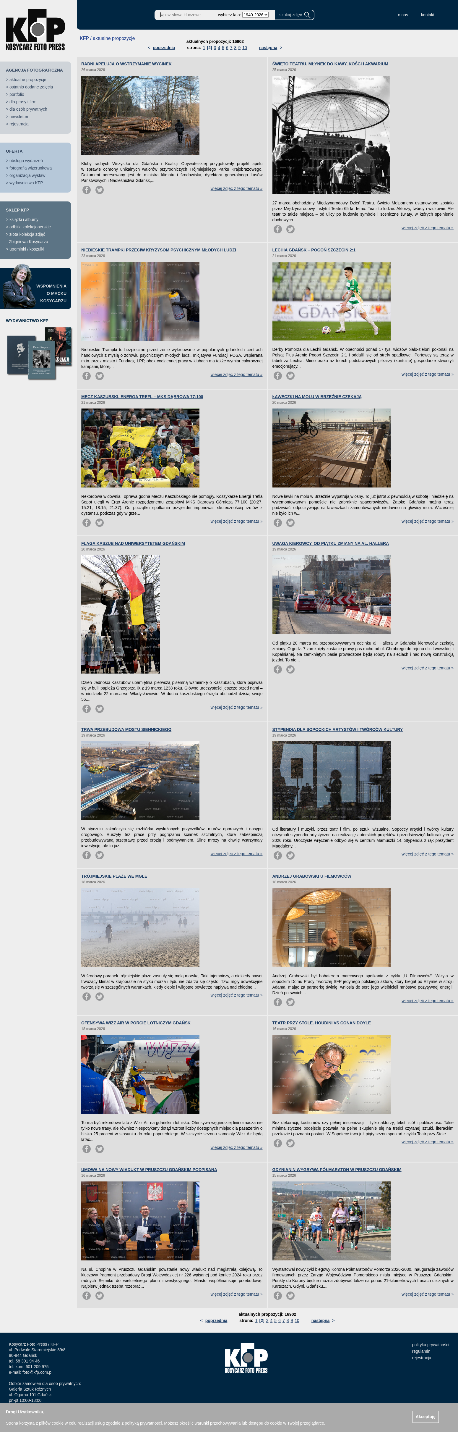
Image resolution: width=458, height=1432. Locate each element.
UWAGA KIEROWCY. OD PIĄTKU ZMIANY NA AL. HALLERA (330, 543)
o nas (403, 14)
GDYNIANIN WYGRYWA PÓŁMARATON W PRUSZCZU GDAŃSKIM (337, 1169)
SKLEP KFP (17, 210)
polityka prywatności (430, 1344)
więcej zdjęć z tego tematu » (237, 188)
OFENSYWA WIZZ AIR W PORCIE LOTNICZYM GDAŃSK (136, 1023)
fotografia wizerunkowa (30, 168)
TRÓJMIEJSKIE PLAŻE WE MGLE (114, 876)
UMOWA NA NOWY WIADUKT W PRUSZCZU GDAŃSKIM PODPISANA (149, 1169)
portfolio (16, 94)
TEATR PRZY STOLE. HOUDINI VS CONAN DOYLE (321, 1023)
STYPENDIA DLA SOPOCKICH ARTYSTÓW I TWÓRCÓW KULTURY (337, 729)
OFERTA (14, 151)
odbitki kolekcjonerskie (30, 227)
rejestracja (19, 124)
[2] (209, 47)
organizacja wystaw (27, 175)
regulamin (421, 1351)
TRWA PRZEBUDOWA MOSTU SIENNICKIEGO (126, 729)
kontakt (427, 14)
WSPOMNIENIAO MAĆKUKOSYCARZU (51, 293)
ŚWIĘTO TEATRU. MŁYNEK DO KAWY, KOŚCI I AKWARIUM (330, 64)
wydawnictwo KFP (26, 182)
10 (244, 47)
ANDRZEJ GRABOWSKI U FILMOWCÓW (312, 876)
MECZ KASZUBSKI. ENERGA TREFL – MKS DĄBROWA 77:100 (142, 396)
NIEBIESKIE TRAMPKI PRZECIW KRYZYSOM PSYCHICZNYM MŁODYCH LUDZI (158, 250)
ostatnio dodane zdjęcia (31, 87)
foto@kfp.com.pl (37, 1372)
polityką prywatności (143, 1423)
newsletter (18, 116)
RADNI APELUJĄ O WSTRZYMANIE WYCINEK (126, 64)
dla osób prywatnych (28, 109)
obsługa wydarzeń (26, 160)
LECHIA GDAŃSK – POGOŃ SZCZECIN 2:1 (314, 250)
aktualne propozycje (27, 79)
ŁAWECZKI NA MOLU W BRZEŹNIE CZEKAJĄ (317, 396)
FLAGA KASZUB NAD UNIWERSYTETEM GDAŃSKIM (133, 543)
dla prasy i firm (22, 101)
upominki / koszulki (26, 249)
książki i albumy (23, 219)
